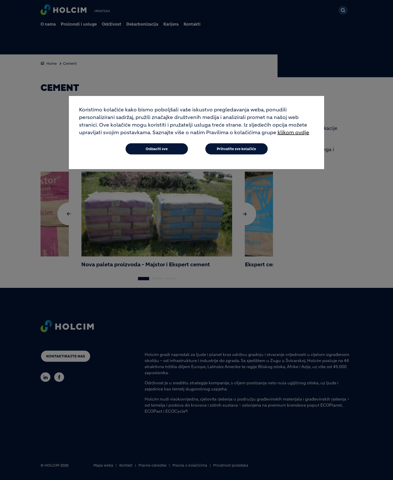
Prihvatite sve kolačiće (236, 149)
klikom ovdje (293, 132)
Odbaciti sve (157, 149)
